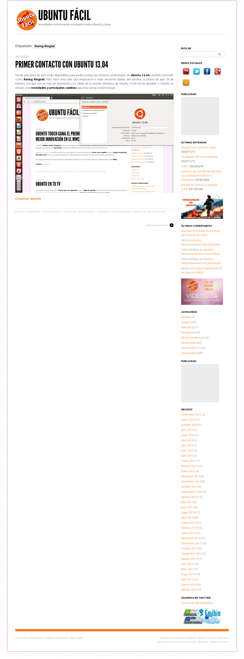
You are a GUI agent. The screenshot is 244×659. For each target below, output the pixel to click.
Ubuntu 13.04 (139, 211)
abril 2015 (187, 455)
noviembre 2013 (191, 543)
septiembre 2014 (191, 491)
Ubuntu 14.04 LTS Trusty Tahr (213, 638)
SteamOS (203, 641)
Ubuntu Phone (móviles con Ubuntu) (177, 641)
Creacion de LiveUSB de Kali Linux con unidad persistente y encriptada (201, 175)
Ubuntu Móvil (189, 353)
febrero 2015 (189, 466)
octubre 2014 (189, 486)
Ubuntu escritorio (156, 211)
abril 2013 (187, 579)
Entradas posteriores (157, 225)
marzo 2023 (188, 419)
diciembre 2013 (190, 538)
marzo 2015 (188, 460)
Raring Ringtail (123, 211)
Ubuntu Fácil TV (190, 347)
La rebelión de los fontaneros (199, 156)
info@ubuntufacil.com (56, 638)
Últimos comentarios (196, 225)
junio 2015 (187, 450)
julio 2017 (187, 430)
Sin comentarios (52, 211)
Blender (186, 317)
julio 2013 (187, 563)
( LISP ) (185, 166)
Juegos (185, 322)
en (188, 230)
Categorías (189, 312)
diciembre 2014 (190, 476)
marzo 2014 (188, 522)
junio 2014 (187, 507)
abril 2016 (187, 440)
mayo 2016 (188, 435)
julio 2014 (187, 502)
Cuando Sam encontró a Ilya (198, 147)
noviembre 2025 (191, 414)
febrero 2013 (189, 589)
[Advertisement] (200, 116)
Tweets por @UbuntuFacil (197, 602)
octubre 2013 (189, 548)
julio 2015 (187, 445)
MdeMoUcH (34, 211)
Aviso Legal (76, 638)
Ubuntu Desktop (86, 211)
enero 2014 (188, 533)
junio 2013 (187, 569)
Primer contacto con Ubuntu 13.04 (61, 64)
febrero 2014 (189, 527)
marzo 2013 (188, 584)
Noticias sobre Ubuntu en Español (178, 638)
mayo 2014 (188, 512)
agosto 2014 (189, 496)
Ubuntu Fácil (64, 15)
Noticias (71, 211)
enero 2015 (188, 471)
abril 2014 (187, 517)
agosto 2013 (189, 558)
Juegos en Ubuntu (219, 641)
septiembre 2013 (191, 553)
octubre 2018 (189, 424)
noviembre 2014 (191, 481)
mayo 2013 (188, 574)
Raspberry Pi (189, 332)
